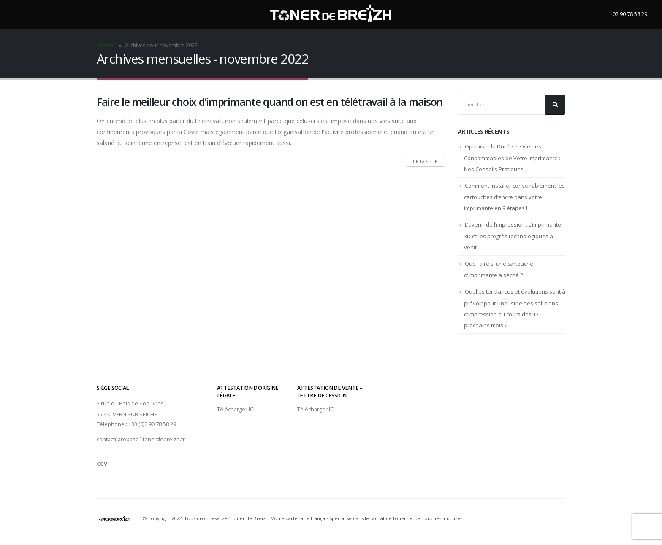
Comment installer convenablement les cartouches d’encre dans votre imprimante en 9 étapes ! (514, 197)
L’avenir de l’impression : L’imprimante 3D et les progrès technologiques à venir (512, 236)
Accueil (107, 45)
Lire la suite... (425, 162)
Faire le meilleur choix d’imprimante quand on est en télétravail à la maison (269, 101)
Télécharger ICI (236, 409)
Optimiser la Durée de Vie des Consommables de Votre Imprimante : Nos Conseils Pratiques (512, 158)
